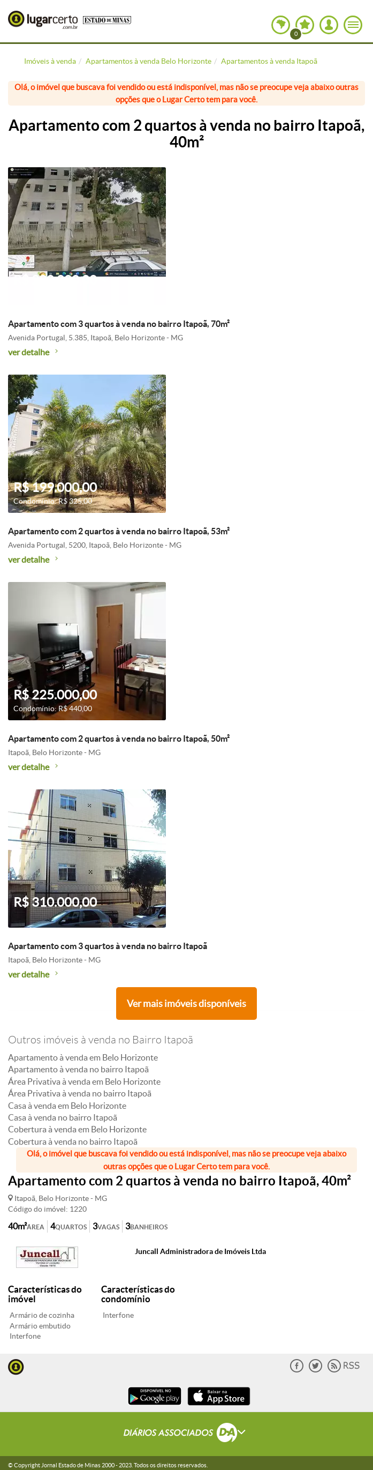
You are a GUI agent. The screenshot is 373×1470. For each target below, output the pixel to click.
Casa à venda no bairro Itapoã (62, 1117)
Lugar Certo (43, 20)
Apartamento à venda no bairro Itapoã (78, 1069)
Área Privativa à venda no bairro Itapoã (79, 1093)
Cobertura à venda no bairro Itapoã (73, 1141)
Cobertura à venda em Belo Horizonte (77, 1129)
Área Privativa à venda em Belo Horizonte (84, 1081)
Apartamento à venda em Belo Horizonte (83, 1057)
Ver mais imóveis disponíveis (186, 1003)
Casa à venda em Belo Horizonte (67, 1105)
